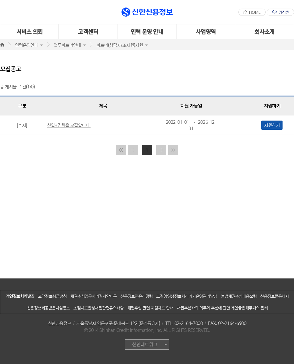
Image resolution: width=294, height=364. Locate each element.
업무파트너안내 (67, 45)
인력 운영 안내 (147, 32)
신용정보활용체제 (274, 296)
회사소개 (264, 32)
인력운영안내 (26, 45)
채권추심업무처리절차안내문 (93, 296)
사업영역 (206, 32)
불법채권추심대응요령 (239, 296)
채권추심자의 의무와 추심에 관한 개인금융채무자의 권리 (222, 308)
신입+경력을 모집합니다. (69, 125)
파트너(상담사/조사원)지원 (119, 45)
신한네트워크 (144, 344)
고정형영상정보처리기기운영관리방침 (186, 296)
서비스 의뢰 (29, 32)
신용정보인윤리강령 (136, 296)
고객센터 (88, 32)
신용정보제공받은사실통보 (48, 308)
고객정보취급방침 (52, 296)
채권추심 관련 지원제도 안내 (150, 308)
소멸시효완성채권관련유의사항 (98, 308)
